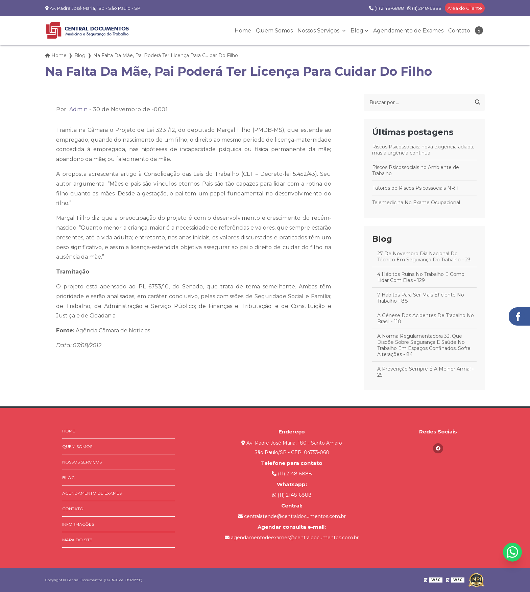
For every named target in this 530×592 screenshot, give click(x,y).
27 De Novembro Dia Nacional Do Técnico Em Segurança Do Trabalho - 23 (424, 257)
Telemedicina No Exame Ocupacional (416, 202)
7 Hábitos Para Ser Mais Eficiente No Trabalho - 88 (420, 298)
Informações (78, 524)
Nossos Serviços (319, 30)
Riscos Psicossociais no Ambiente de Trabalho (415, 170)
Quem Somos (274, 30)
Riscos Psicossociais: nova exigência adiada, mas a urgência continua (423, 150)
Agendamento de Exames (408, 30)
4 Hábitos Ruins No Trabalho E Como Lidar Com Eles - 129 (420, 277)
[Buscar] (477, 102)
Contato (459, 30)
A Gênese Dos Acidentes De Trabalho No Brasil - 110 (425, 318)
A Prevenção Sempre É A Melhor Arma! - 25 (425, 372)
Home (243, 30)
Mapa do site (77, 539)
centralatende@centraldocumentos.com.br (292, 516)
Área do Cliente (465, 8)
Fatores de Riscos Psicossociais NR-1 (415, 188)
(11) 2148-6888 (386, 8)
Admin (78, 109)
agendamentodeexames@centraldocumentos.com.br (292, 538)
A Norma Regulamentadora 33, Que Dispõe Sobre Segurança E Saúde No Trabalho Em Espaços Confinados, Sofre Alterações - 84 (424, 345)
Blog (357, 30)
